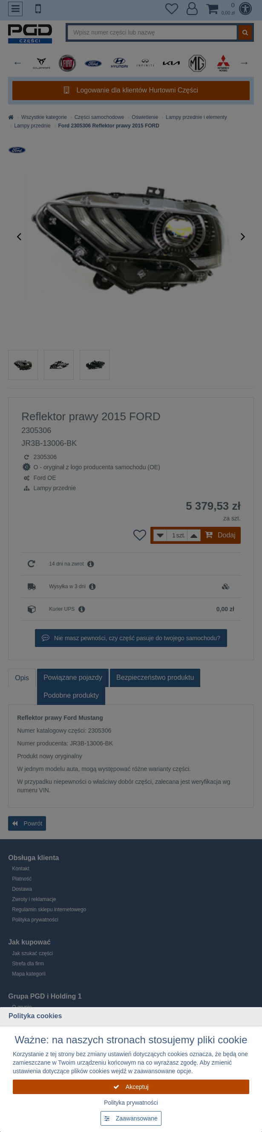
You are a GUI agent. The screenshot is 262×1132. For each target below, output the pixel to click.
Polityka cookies (35, 1015)
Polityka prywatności (131, 1102)
